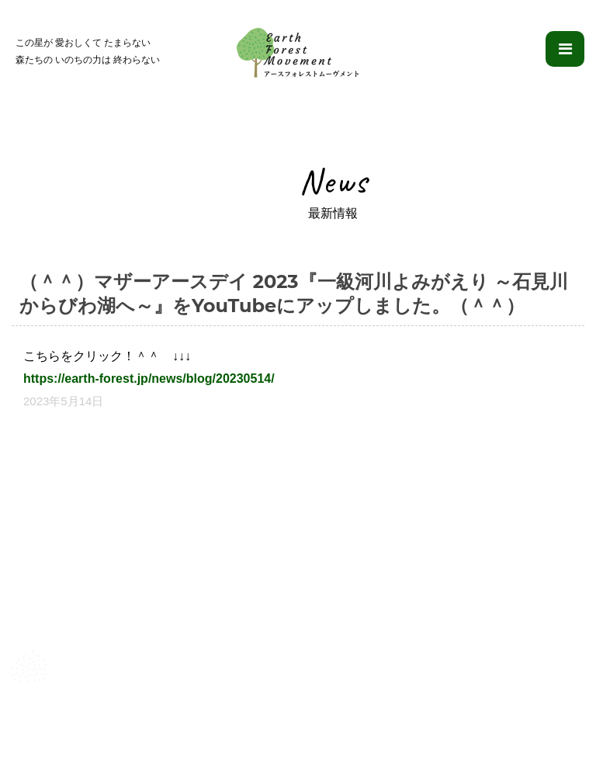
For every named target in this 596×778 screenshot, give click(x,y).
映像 (422, 739)
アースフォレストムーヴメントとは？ (107, 739)
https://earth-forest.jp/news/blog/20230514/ (149, 378)
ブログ (470, 739)
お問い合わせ (538, 739)
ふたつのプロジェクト (339, 739)
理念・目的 (241, 739)
